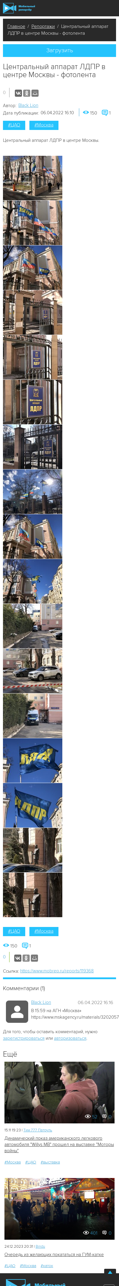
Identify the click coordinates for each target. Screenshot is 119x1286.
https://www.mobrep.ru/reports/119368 (57, 971)
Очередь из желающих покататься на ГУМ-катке (54, 1254)
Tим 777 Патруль (37, 1130)
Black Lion (28, 105)
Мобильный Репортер (19, 8)
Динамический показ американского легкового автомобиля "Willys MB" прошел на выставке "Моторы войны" (59, 1145)
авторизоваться (70, 1038)
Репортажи (43, 26)
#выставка (50, 1162)
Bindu (40, 1246)
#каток (47, 1265)
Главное (16, 26)
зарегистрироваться (24, 1038)
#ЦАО (14, 125)
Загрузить (59, 50)
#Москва (43, 125)
